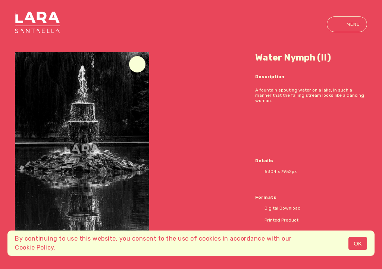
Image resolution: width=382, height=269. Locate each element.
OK (358, 243)
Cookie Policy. (35, 247)
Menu (347, 24)
